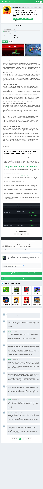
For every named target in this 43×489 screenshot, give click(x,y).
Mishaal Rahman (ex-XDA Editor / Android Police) (15, 265)
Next (29, 438)
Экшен (15, 31)
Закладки (15, 20)
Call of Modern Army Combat (23, 76)
